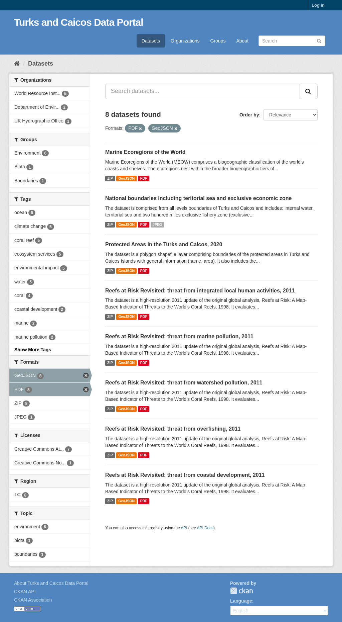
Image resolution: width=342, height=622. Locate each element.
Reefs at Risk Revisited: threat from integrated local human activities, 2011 (200, 290)
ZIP (110, 178)
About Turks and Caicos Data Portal (51, 583)
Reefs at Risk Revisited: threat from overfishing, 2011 (172, 429)
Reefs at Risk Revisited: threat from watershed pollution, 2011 (183, 382)
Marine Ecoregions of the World (145, 152)
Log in (318, 5)
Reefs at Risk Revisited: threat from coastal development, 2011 (185, 475)
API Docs (205, 528)
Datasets (151, 40)
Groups (217, 40)
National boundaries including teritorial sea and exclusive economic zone (198, 198)
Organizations (185, 40)
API (184, 528)
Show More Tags (32, 349)
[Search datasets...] (202, 91)
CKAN (241, 590)
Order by (249, 114)
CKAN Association (33, 600)
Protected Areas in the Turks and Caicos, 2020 (163, 244)
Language (241, 601)
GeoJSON (126, 178)
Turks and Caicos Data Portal (78, 22)
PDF (143, 178)
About (242, 40)
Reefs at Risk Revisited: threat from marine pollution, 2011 (179, 336)
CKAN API (25, 591)
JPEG (157, 225)
